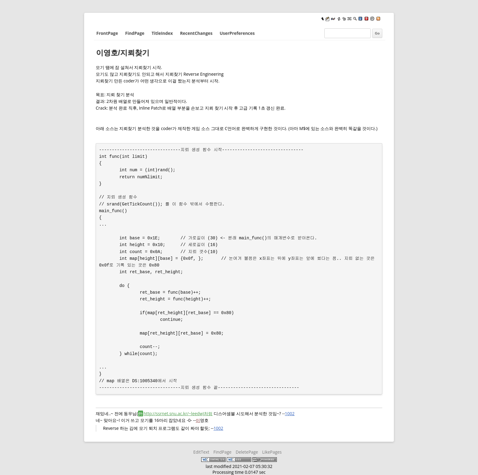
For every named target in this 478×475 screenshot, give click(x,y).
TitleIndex (162, 33)
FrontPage (107, 33)
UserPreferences (237, 33)
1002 (289, 413)
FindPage (134, 33)
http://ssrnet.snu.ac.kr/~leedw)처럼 (178, 413)
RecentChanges (196, 33)
